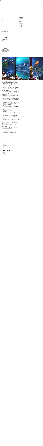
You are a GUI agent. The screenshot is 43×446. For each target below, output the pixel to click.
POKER (21, 19)
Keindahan (7, 124)
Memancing (11, 124)
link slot (4, 147)
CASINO (21, 18)
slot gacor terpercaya (8, 149)
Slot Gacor (5, 39)
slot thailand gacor (5, 154)
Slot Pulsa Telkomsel (6, 50)
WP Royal (7, 155)
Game (5, 124)
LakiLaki (9, 124)
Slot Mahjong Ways (6, 40)
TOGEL (21, 20)
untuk (15, 124)
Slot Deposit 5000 (6, 49)
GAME (2, 52)
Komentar (3, 138)
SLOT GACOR (21, 23)
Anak (3, 124)
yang (16, 124)
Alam (2, 124)
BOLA (21, 25)
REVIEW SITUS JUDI (21, 17)
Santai (13, 124)
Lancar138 (5, 51)
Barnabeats (1, 0)
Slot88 (5, 41)
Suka (14, 124)
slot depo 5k (7, 148)
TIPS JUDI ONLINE (21, 21)
